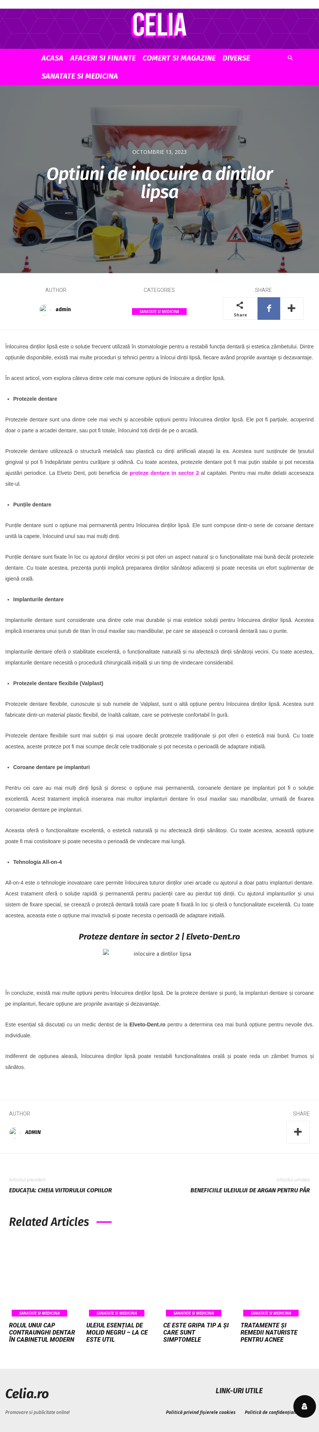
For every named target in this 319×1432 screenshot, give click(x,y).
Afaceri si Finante (103, 57)
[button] (290, 58)
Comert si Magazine (179, 57)
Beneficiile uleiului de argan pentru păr (250, 1190)
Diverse (236, 57)
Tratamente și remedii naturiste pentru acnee (269, 1332)
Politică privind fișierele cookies (201, 1411)
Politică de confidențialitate (275, 1411)
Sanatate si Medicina (79, 76)
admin (63, 309)
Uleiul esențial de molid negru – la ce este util (117, 1332)
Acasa (52, 57)
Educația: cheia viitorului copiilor (60, 1190)
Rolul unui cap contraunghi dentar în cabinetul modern (42, 1332)
